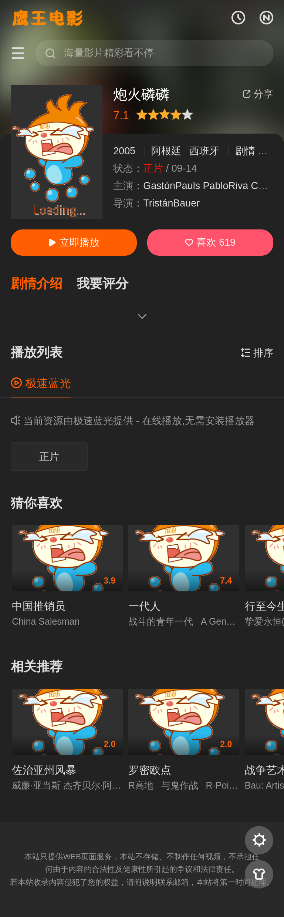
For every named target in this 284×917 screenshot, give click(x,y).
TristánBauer (171, 203)
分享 (257, 94)
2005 (124, 151)
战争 (268, 151)
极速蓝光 (41, 383)
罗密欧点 (149, 770)
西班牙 (204, 151)
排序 (257, 353)
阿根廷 (166, 151)
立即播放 (73, 242)
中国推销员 (38, 606)
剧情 (245, 151)
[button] (44, 284)
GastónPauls (171, 185)
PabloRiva (225, 185)
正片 (49, 456)
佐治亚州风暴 (44, 770)
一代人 (144, 606)
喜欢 (210, 242)
